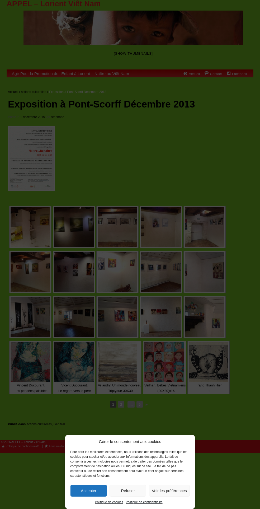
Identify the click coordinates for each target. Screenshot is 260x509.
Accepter (88, 490)
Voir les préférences (169, 490)
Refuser (128, 490)
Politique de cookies (109, 502)
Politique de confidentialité (144, 502)
